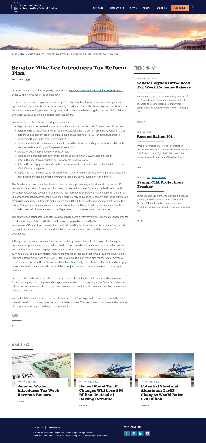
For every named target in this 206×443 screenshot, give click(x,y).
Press (133, 8)
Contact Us (38, 427)
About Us (162, 8)
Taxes (27, 79)
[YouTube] (147, 433)
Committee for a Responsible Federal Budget (34, 7)
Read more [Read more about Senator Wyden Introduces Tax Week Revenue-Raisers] (140, 122)
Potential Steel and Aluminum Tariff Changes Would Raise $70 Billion (162, 393)
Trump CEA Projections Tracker (160, 184)
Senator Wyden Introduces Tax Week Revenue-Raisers (164, 85)
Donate (147, 8)
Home (14, 54)
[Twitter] (134, 433)
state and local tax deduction (59, 262)
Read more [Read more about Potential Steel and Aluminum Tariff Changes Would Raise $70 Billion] (144, 405)
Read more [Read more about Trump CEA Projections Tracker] (140, 221)
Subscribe (180, 8)
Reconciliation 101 (155, 136)
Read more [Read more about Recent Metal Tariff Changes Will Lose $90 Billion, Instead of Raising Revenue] (82, 405)
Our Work (98, 8)
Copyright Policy (56, 427)
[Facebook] (127, 433)
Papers (149, 132)
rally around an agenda (52, 282)
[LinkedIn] (141, 433)
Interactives (117, 8)
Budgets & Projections (159, 178)
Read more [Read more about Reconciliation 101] (140, 167)
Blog (22, 54)
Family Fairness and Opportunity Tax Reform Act (95, 90)
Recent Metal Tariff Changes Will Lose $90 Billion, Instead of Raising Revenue (101, 393)
